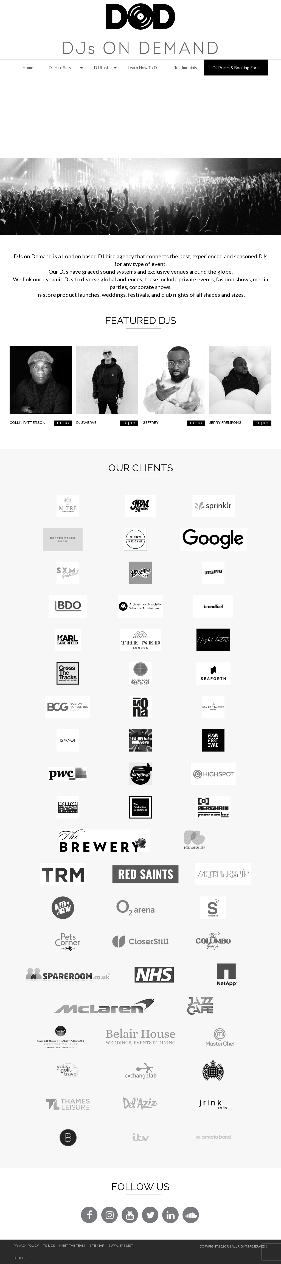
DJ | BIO (63, 423)
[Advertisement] (140, 116)
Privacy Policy (26, 1246)
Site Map (96, 1246)
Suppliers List (120, 1246)
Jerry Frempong (225, 423)
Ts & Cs (49, 1246)
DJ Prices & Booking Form (236, 67)
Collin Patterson (27, 423)
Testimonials (185, 67)
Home (28, 67)
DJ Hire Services (63, 67)
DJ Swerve (86, 423)
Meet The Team (72, 1246)
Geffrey (151, 423)
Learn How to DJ (143, 67)
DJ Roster (103, 67)
